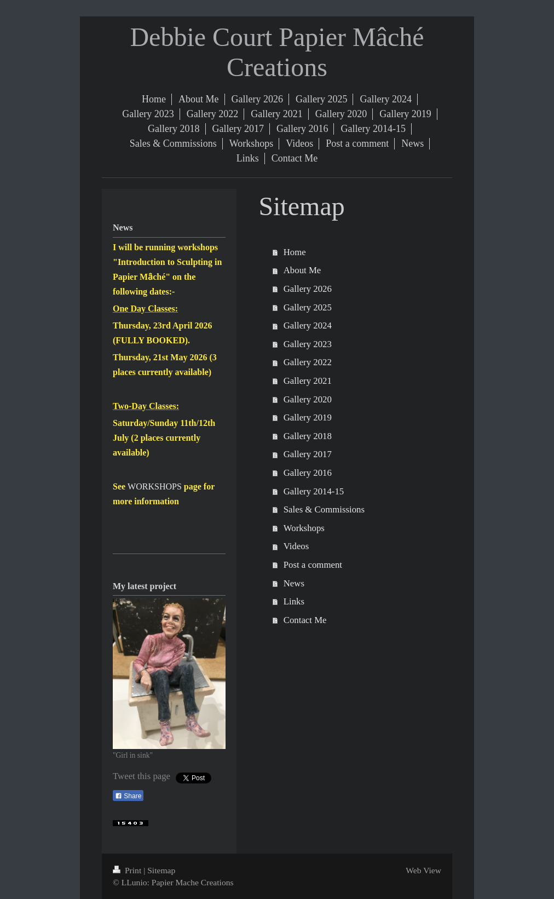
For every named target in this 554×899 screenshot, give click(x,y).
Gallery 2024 (308, 325)
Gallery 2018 (308, 436)
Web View (423, 870)
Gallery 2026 (308, 289)
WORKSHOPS (155, 486)
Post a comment (313, 565)
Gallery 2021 (308, 381)
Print (128, 870)
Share (128, 796)
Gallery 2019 (308, 417)
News (294, 583)
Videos (296, 546)
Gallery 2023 (308, 344)
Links (294, 601)
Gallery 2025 (308, 307)
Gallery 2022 (308, 362)
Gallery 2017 (308, 454)
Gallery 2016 (308, 473)
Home (295, 252)
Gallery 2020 (308, 399)
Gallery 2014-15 (314, 491)
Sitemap (161, 870)
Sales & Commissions (324, 509)
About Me (302, 270)
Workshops (304, 528)
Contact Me (305, 620)
